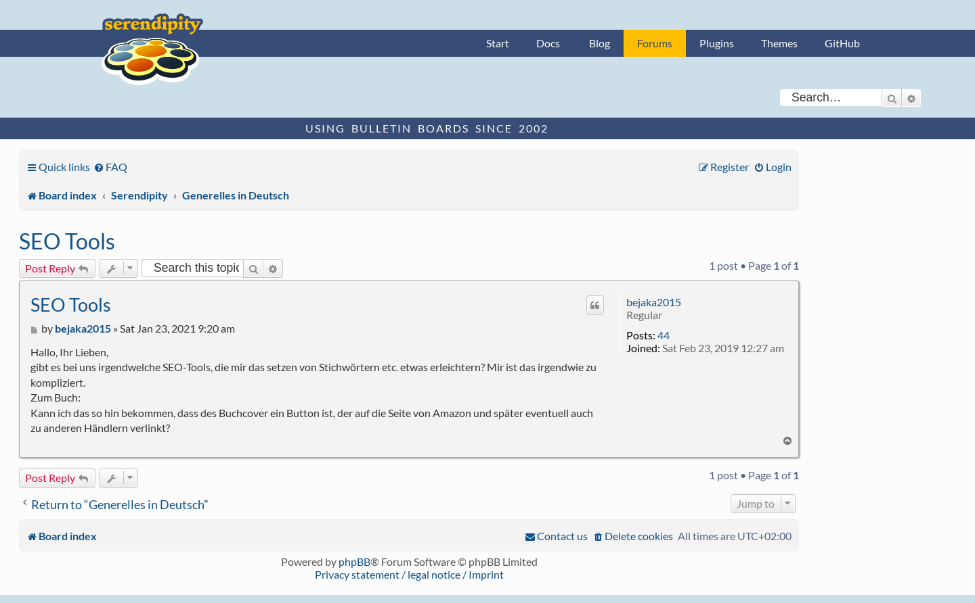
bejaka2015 (653, 301)
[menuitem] (110, 166)
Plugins (716, 43)
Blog (599, 43)
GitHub (842, 43)
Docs (548, 43)
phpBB (354, 561)
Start (497, 43)
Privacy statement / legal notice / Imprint (409, 574)
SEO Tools (67, 241)
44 (663, 335)
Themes (779, 43)
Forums (654, 43)
